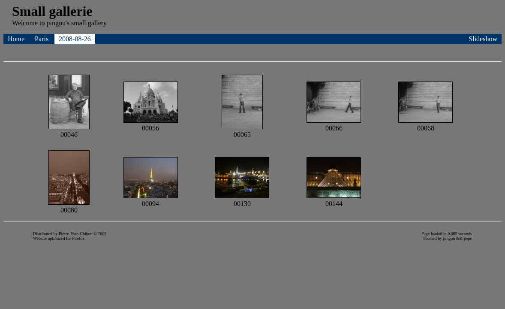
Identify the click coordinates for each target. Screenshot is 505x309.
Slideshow (483, 38)
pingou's (57, 23)
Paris (42, 38)
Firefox (78, 238)
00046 (69, 130)
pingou (449, 238)
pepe (468, 238)
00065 (242, 130)
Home (17, 38)
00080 (69, 206)
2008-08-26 (75, 38)
